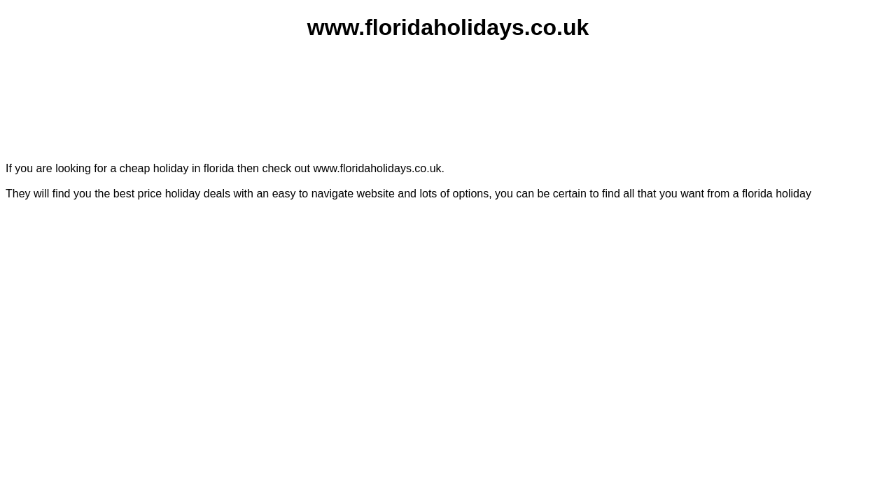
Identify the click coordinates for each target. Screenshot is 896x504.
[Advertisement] (446, 87)
